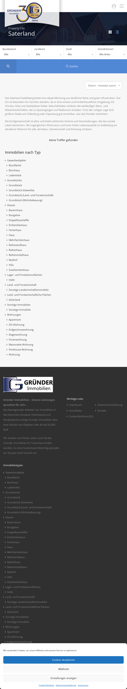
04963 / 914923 (100, 6)
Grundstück (15, 185)
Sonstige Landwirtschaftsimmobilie (29, 289)
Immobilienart (105, 49)
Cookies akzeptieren (63, 659)
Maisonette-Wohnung (21, 344)
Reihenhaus (15, 250)
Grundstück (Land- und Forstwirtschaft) (31, 195)
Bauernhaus (15, 210)
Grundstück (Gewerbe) (21, 190)
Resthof (13, 260)
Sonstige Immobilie (20, 309)
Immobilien (75, 410)
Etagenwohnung (18, 334)
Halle (12, 279)
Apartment (15, 319)
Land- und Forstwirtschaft (21, 284)
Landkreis (39, 49)
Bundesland (9, 49)
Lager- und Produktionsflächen (24, 274)
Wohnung (14, 354)
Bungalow (14, 215)
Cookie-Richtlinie (46, 685)
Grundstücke (14, 180)
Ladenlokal (15, 175)
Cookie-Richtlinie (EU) (81, 416)
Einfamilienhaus (18, 225)
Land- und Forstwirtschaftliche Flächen (29, 294)
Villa (11, 265)
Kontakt (101, 410)
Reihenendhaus (17, 245)
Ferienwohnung (18, 339)
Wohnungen (14, 314)
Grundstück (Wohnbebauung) (25, 200)
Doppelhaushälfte (19, 220)
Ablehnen (63, 669)
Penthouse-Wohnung (21, 349)
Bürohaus (14, 170)
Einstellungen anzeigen (64, 678)
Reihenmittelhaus (19, 255)
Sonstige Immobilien (18, 304)
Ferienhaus (15, 230)
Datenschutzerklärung (66, 685)
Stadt (69, 49)
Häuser (11, 205)
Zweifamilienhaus (19, 269)
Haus (12, 235)
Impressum (83, 685)
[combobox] (16, 55)
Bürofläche (15, 165)
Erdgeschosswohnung (21, 329)
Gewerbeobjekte (16, 160)
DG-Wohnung (16, 324)
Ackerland (14, 299)
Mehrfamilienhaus (19, 240)
